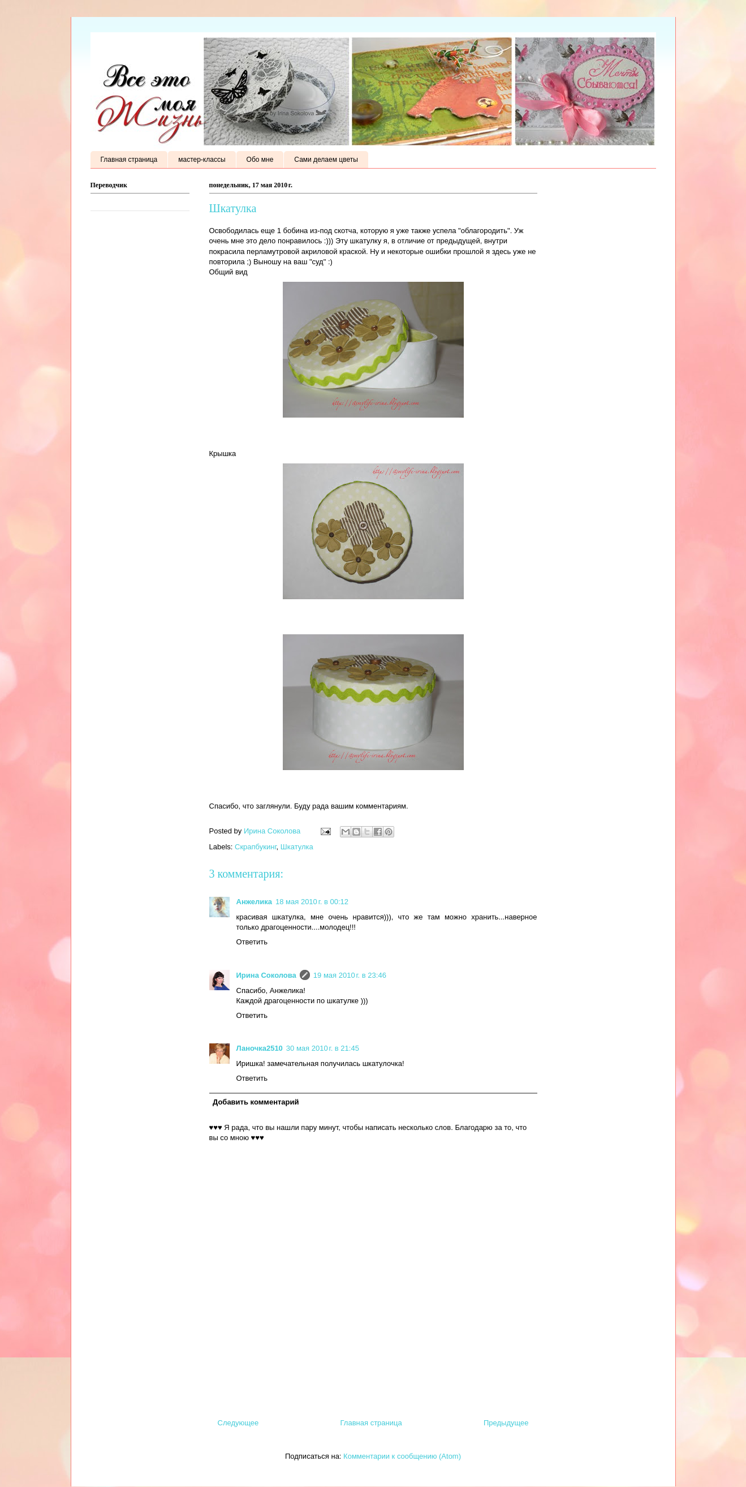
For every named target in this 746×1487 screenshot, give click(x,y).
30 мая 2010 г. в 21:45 (322, 1048)
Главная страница (129, 160)
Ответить (252, 942)
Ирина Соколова (266, 975)
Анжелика (254, 901)
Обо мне (260, 160)
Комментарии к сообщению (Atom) (402, 1456)
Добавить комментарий (256, 1102)
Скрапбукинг (256, 847)
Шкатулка (297, 847)
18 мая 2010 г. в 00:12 (311, 901)
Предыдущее (506, 1423)
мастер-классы (201, 160)
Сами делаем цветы (325, 160)
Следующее (238, 1423)
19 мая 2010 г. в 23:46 (349, 975)
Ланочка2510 (259, 1048)
